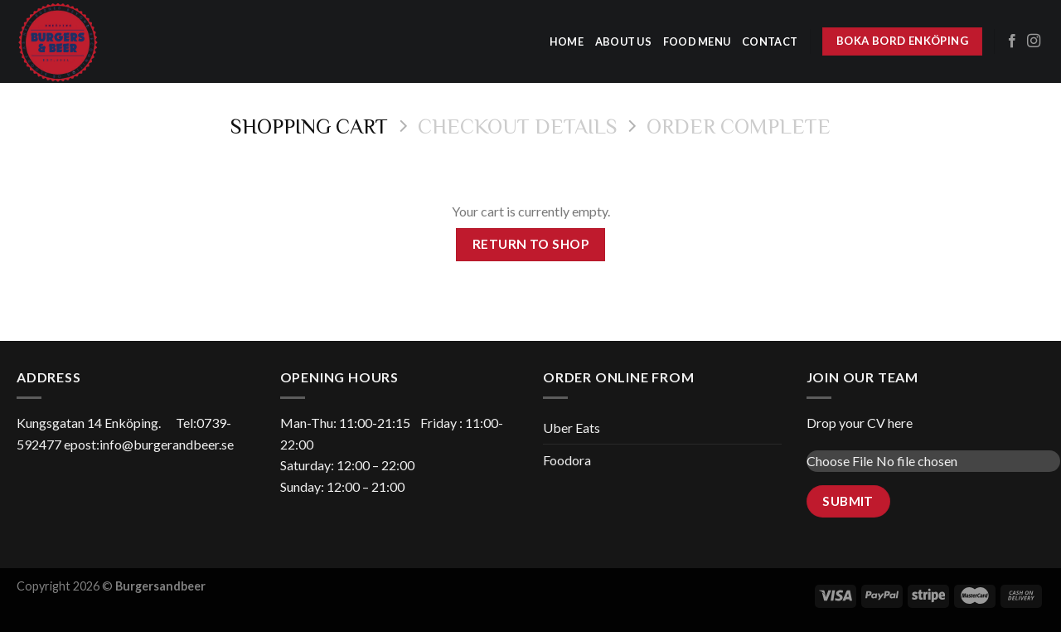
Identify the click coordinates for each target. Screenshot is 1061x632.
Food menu (696, 41)
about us (623, 41)
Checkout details (518, 125)
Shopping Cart (309, 125)
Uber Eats (571, 427)
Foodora (567, 460)
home (567, 41)
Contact (769, 41)
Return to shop (530, 243)
